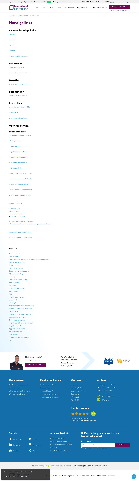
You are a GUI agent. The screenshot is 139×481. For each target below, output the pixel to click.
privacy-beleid (102, 448)
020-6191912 (39, 466)
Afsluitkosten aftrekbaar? (59, 450)
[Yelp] (32, 451)
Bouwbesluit (14, 300)
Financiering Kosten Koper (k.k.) (21, 314)
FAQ (98, 2)
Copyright (50, 476)
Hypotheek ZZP (15, 326)
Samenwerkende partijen (19, 280)
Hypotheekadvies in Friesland (20, 309)
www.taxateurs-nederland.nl (20, 184)
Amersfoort (13, 291)
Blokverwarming (15, 332)
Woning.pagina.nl (15, 141)
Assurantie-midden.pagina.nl (20, 135)
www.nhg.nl (13, 112)
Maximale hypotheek (48, 385)
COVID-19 (75, 400)
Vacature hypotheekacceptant (20, 238)
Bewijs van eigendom (17, 262)
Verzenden (121, 445)
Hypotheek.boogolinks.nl (18, 146)
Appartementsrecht (17, 329)
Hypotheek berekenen (65, 8)
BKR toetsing (14, 283)
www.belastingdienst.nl (18, 96)
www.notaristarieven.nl (18, 73)
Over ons (74, 385)
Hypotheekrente (83, 8)
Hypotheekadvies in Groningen (21, 323)
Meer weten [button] (10, 476)
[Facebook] (15, 439)
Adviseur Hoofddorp (17, 254)
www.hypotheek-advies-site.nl (20, 195)
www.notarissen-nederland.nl (20, 190)
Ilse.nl (11, 45)
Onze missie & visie (78, 391)
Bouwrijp (12, 303)
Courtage (12, 277)
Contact (106, 2)
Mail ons (126, 10)
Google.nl (12, 34)
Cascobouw (13, 334)
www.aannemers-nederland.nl (20, 179)
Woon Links (14, 211)
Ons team (75, 394)
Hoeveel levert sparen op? (50, 394)
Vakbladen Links (16, 214)
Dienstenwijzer (14, 388)
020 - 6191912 (116, 10)
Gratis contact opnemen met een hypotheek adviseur (30, 224)
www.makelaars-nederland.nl (20, 173)
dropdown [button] (52, 8)
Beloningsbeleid (77, 388)
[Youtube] (14, 451)
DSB (10, 294)
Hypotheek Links (15, 203)
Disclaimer (85, 476)
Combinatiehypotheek (17, 317)
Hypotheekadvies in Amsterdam (21, 306)
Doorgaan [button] (23, 476)
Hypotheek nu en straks (49, 397)
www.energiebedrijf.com (18, 118)
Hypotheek (47, 8)
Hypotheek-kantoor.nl (17, 56)
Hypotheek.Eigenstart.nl (18, 152)
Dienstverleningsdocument (19, 391)
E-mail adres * (86, 441)
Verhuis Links (15, 209)
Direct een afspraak (120, 7)
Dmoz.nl (12, 40)
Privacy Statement (98, 476)
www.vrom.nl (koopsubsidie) (20, 107)
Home (37, 8)
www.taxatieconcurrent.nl (19, 84)
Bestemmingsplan (16, 268)
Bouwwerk (13, 285)
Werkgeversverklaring (17, 394)
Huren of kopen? (46, 391)
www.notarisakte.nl (16, 67)
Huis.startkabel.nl (15, 168)
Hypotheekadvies (100, 8)
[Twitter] (33, 439)
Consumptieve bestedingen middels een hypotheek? (29, 260)
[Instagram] (34, 445)
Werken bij (75, 397)
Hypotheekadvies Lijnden (19, 337)
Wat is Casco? (14, 257)
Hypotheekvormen (16, 297)
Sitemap (111, 476)
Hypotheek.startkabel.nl (18, 157)
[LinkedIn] (14, 445)
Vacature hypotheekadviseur (20, 232)
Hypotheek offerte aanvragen (21, 221)
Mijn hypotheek (89, 2)
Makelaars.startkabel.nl (18, 163)
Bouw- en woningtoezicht (19, 271)
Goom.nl (12, 51)
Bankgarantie (14, 265)
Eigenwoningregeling (17, 320)
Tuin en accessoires (17, 216)
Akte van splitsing (16, 274)
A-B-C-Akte (13, 311)
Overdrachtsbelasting (58, 441)
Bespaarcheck (45, 388)
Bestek (11, 340)
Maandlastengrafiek (17, 288)
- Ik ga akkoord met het (90, 448)
